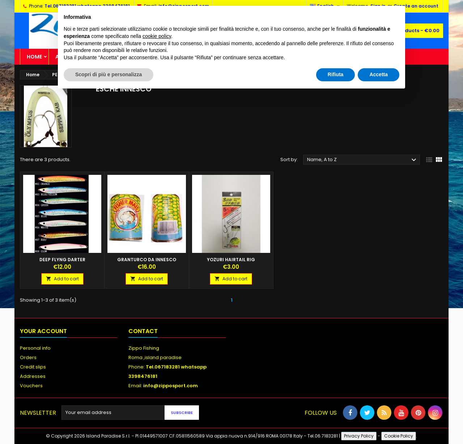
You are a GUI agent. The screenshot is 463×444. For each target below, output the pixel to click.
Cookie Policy (398, 436)
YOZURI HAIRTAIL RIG (231, 260)
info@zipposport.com (170, 385)
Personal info (35, 348)
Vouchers (31, 385)
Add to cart (62, 279)
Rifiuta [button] (336, 74)
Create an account (416, 6)
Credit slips (33, 366)
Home (34, 56)
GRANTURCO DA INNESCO (146, 260)
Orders (28, 357)
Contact (143, 331)
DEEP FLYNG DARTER (62, 260)
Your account (43, 331)
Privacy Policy (359, 436)
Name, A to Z (362, 160)
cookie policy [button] (157, 36)
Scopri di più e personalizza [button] (108, 74)
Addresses (33, 376)
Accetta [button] (378, 74)
